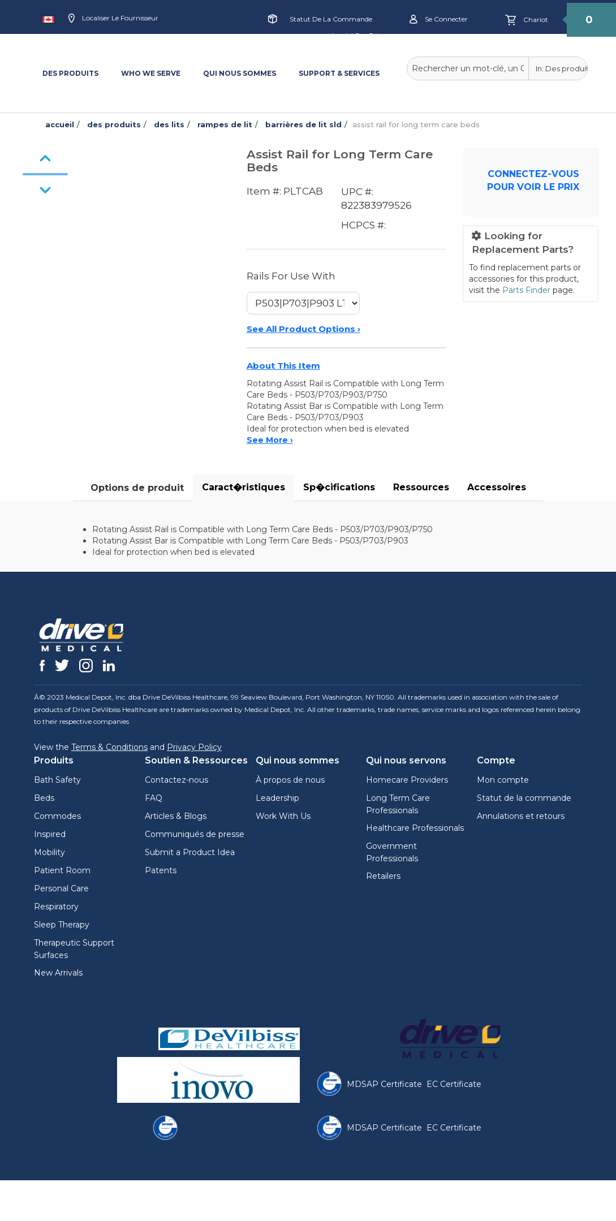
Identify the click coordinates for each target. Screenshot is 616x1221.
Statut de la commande (331, 19)
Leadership (277, 798)
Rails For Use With (291, 276)
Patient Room (62, 870)
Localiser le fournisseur (113, 18)
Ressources (421, 487)
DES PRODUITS (70, 73)
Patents (160, 870)
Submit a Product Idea (190, 852)
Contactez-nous (176, 780)
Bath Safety (57, 780)
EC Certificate (454, 1084)
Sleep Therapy (61, 925)
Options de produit (137, 487)
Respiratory (56, 906)
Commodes (57, 816)
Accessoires (496, 487)
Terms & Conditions (109, 747)
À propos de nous (290, 780)
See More (270, 440)
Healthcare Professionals (415, 828)
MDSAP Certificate (384, 1084)
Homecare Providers (407, 780)
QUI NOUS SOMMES (239, 73)
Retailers (383, 876)
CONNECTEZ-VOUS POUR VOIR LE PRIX (533, 180)
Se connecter (439, 19)
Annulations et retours (521, 816)
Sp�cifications (339, 487)
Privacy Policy (194, 747)
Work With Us (283, 816)
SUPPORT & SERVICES (339, 73)
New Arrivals (58, 973)
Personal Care (61, 888)
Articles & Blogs (175, 816)
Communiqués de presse (194, 834)
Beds (44, 798)
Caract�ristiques (243, 487)
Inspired (50, 834)
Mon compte (503, 780)
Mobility (49, 852)
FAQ (153, 798)
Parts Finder (526, 290)
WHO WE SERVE (150, 73)
